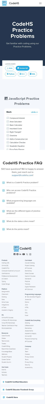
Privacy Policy (29, 362)
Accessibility (28, 367)
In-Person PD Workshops (9, 320)
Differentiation (29, 325)
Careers (27, 354)
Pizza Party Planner (17, 149)
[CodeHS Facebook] (15, 254)
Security (27, 365)
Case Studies (6, 336)
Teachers (4, 375)
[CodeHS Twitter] (27, 254)
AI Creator (5, 279)
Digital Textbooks (30, 287)
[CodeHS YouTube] (23, 254)
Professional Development (10, 276)
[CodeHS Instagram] (17, 254)
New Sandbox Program (33, 297)
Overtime (13, 135)
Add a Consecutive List (19, 139)
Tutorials (27, 284)
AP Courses (28, 268)
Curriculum (28, 260)
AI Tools (4, 307)
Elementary (28, 271)
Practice (27, 281)
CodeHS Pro (5, 268)
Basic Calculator (16, 125)
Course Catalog (30, 263)
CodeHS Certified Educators (15, 382)
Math (9, 112)
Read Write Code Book (9, 349)
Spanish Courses (30, 276)
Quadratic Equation (17, 146)
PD (3, 315)
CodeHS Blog (6, 346)
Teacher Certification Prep (9, 325)
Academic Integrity (7, 310)
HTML (27, 307)
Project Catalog (29, 265)
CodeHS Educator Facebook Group (18, 390)
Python (27, 302)
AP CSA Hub (29, 289)
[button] (22, 182)
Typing (4, 281)
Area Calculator (16, 122)
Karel (26, 315)
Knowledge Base (7, 351)
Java (26, 305)
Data (3, 299)
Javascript (28, 299)
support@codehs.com (22, 175)
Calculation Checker (17, 142)
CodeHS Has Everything (32, 320)
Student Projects (7, 357)
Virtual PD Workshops (8, 323)
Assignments (6, 291)
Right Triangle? (15, 132)
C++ (26, 310)
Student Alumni (6, 362)
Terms (26, 359)
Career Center (6, 359)
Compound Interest (17, 118)
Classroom (5, 294)
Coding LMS (5, 263)
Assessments (29, 331)
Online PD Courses (7, 318)
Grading (4, 297)
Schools (4, 372)
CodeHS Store (10, 397)
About (27, 349)
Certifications (6, 273)
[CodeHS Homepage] (11, 3)
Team (26, 351)
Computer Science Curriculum (11, 271)
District (4, 370)
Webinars (4, 354)
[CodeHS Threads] (30, 254)
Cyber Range (6, 284)
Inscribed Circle (16, 129)
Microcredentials (7, 328)
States (4, 338)
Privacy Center (29, 357)
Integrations (5, 305)
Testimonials (5, 341)
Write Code (5, 302)
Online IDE (5, 265)
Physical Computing (31, 339)
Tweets (4, 344)
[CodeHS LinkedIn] (20, 254)
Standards (28, 279)
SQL (26, 313)
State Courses (29, 273)
